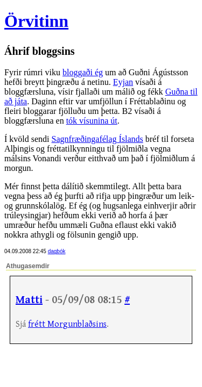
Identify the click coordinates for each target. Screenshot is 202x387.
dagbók (57, 251)
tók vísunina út (91, 120)
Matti (29, 300)
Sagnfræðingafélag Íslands (97, 139)
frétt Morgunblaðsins (67, 324)
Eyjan (123, 82)
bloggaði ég (82, 72)
